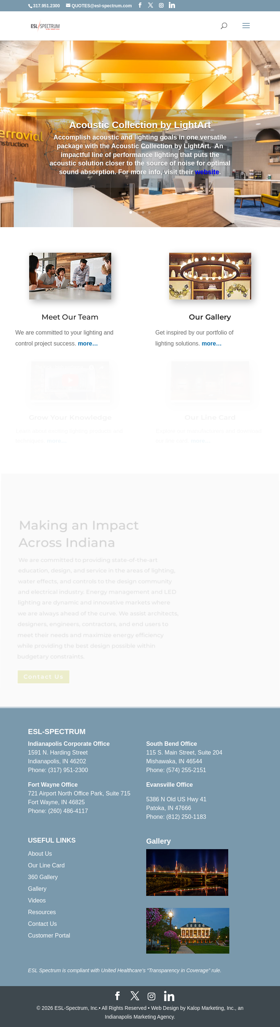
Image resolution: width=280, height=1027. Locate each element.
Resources (42, 912)
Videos (37, 900)
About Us (40, 854)
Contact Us (42, 924)
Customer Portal (49, 935)
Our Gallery (210, 317)
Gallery (37, 889)
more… (88, 344)
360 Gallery (43, 877)
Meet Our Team (70, 317)
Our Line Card (46, 865)
